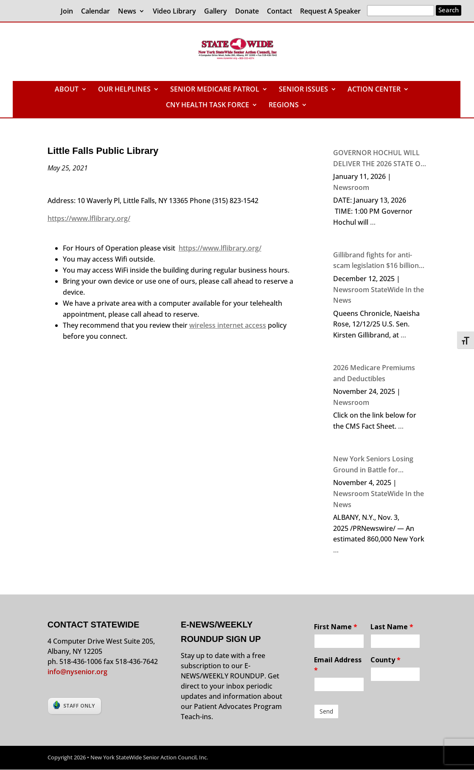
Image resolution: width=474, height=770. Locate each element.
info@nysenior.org (77, 671)
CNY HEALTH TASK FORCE (207, 105)
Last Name (391, 626)
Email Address (338, 665)
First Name (335, 626)
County (385, 659)
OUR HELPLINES (124, 90)
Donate (247, 12)
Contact (279, 12)
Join (67, 12)
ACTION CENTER (374, 90)
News (127, 12)
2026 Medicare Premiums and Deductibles (374, 373)
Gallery (215, 12)
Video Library (174, 12)
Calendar (95, 12)
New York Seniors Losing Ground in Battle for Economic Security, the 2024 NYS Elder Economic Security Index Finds (379, 464)
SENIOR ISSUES (303, 90)
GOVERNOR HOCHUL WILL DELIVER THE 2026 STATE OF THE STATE (378, 158)
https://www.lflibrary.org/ (89, 218)
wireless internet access (227, 325)
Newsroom (351, 187)
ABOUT (67, 90)
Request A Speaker (330, 12)
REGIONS (284, 105)
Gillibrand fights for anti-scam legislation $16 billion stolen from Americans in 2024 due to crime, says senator (376, 260)
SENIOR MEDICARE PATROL (214, 90)
